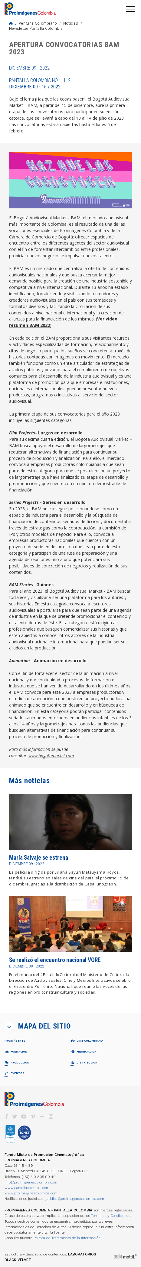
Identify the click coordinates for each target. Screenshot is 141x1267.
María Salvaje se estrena (38, 857)
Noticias (70, 23)
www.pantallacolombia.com (27, 1188)
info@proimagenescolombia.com (31, 1182)
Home (11, 23)
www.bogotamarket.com (51, 755)
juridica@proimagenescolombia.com (74, 1199)
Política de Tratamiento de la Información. (67, 1238)
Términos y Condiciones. (111, 1216)
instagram (51, 1116)
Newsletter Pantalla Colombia (36, 28)
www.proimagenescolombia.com (31, 1193)
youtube (24, 1116)
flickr (42, 1116)
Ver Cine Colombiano (38, 23)
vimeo (33, 1116)
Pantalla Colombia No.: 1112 (39, 83)
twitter (15, 1116)
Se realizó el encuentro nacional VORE (55, 960)
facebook (7, 1116)
